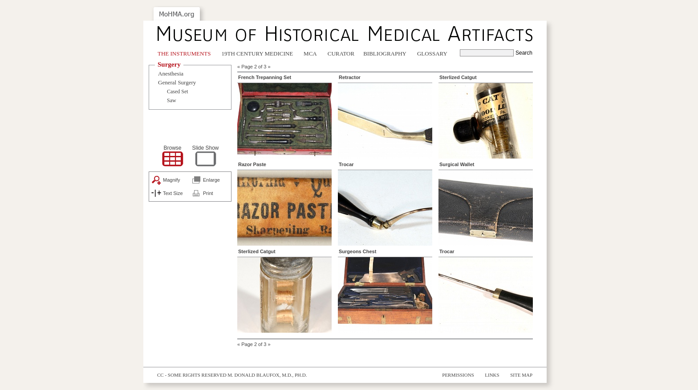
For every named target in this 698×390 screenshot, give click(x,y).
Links (492, 375)
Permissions (458, 375)
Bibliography (384, 53)
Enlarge (211, 180)
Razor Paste (252, 164)
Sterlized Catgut (458, 77)
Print (208, 193)
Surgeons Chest (357, 251)
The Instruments (184, 53)
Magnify (171, 180)
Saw (171, 100)
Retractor (350, 77)
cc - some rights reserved (192, 375)
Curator (341, 53)
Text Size (173, 193)
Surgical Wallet (456, 164)
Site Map (521, 375)
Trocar (346, 164)
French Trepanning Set (264, 77)
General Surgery (177, 82)
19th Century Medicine (257, 53)
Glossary (432, 53)
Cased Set (177, 91)
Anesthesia (170, 73)
